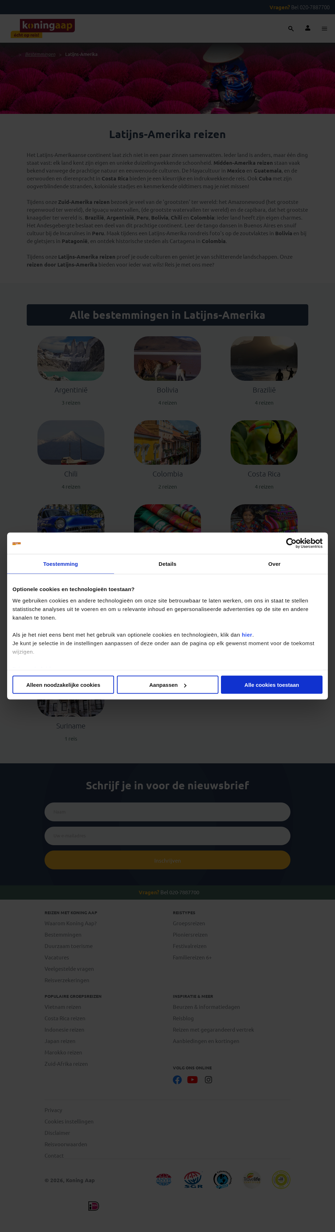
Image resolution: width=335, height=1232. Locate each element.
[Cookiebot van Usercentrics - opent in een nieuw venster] (291, 543)
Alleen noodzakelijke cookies (63, 685)
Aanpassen (167, 685)
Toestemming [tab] (60, 564)
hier (247, 634)
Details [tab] (167, 564)
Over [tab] (274, 564)
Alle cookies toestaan (271, 685)
